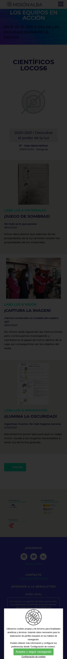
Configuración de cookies (33, 656)
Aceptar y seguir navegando (33, 651)
